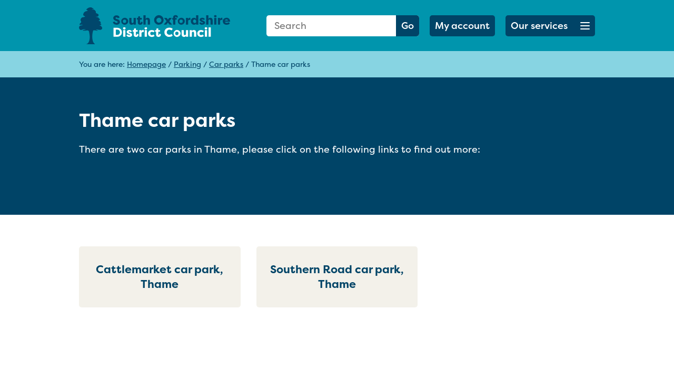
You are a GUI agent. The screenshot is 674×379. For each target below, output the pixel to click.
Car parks (226, 64)
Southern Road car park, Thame (337, 277)
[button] (550, 25)
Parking (187, 64)
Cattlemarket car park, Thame (159, 277)
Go (407, 25)
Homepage (146, 64)
